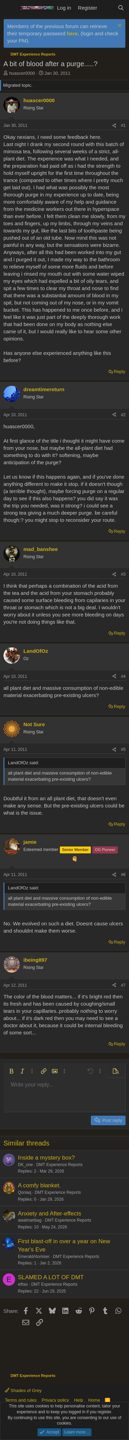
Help (78, 1400)
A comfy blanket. (39, 1185)
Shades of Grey (23, 1390)
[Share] (114, 126)
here (72, 33)
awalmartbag (30, 1220)
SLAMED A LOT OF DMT (51, 1277)
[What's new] (107, 7)
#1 (123, 125)
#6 (123, 874)
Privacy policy (55, 1400)
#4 (123, 676)
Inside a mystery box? (46, 1157)
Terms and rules (20, 1400)
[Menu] (9, 8)
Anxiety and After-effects (49, 1213)
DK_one (25, 1164)
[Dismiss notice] (119, 26)
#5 (123, 749)
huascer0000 (22, 73)
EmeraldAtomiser (34, 1256)
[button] (11, 1071)
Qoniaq (24, 1192)
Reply (119, 371)
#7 (123, 985)
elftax (23, 1284)
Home (94, 1400)
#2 (123, 414)
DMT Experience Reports (59, 1164)
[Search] (121, 7)
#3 (123, 574)
